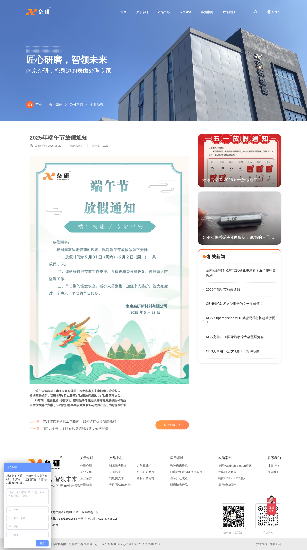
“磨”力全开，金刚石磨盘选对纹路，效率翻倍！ (81, 428)
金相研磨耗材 (145, 478)
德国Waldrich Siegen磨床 (235, 465)
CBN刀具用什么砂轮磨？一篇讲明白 (251, 351)
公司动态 (76, 104)
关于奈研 (142, 12)
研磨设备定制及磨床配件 (186, 471)
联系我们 (229, 12)
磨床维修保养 (227, 484)
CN (274, 12)
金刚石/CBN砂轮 (120, 484)
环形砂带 (115, 471)
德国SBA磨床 (227, 471)
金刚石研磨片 (145, 471)
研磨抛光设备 (118, 465)
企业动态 (96, 104)
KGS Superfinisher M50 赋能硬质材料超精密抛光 (258, 320)
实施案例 (207, 12)
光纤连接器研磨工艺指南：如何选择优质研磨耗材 (83, 421)
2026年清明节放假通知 (241, 289)
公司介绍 (86, 465)
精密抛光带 (116, 478)
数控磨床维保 (179, 465)
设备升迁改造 (179, 478)
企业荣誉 (86, 478)
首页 (123, 12)
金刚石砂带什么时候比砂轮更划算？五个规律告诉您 (259, 273)
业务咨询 (273, 465)
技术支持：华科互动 (268, 544)
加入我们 (273, 471)
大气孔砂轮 (144, 465)
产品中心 (164, 12)
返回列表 (180, 425)
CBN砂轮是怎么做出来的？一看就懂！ (252, 304)
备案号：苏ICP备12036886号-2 (103, 544)
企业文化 (86, 471)
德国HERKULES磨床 (232, 478)
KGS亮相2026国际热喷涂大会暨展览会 (253, 337)
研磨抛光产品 (179, 484)
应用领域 (185, 12)
